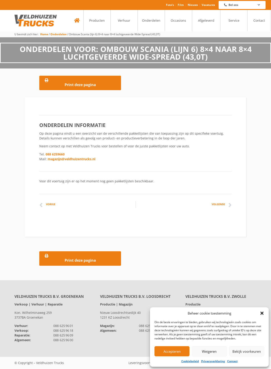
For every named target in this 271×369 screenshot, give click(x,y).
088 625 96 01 (63, 326)
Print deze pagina (80, 82)
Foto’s (170, 5)
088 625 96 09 (63, 335)
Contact (232, 361)
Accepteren (172, 351)
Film (181, 5)
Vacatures (208, 5)
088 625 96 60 (149, 326)
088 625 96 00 (63, 340)
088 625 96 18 (63, 330)
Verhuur (124, 20)
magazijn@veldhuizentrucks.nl (71, 159)
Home (44, 34)
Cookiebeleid (190, 361)
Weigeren (209, 351)
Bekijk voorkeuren (246, 351)
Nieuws (193, 5)
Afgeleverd (206, 20)
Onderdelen (151, 20)
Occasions (178, 20)
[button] (262, 313)
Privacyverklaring (213, 361)
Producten (97, 20)
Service (234, 20)
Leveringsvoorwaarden (145, 363)
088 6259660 (55, 154)
